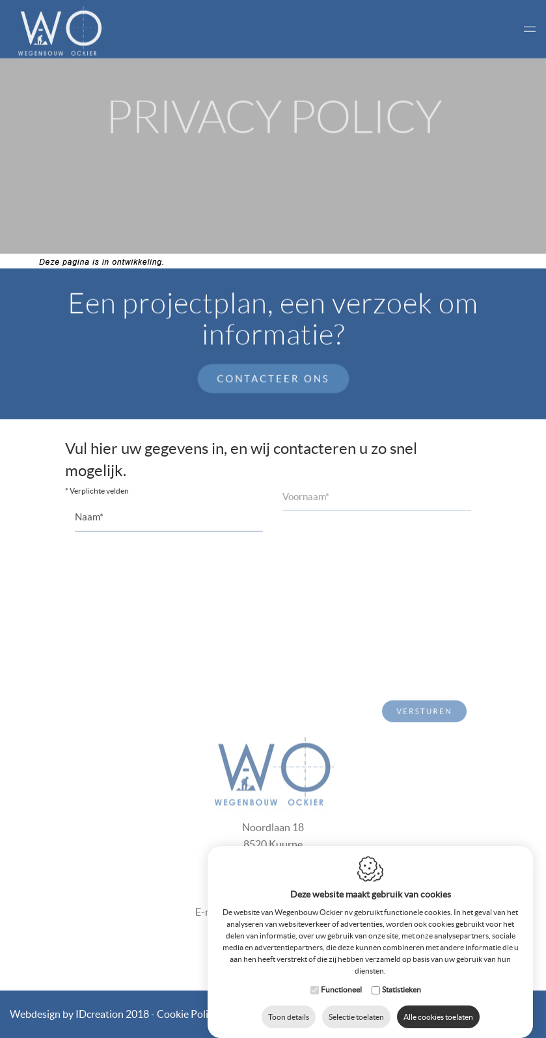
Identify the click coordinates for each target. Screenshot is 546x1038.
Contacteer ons (273, 376)
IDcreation (67, 1014)
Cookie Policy (187, 1014)
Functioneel (341, 976)
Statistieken (401, 976)
